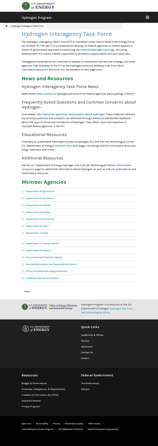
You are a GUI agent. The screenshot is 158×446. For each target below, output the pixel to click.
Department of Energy (38, 212)
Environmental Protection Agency (44, 257)
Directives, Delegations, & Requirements (43, 389)
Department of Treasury (38, 250)
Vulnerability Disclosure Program (37, 429)
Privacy (56, 423)
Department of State (37, 233)
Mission (85, 340)
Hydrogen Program (37, 18)
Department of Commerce (40, 198)
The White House (90, 383)
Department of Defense (38, 205)
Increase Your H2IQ (66, 145)
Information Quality (74, 423)
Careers (85, 358)
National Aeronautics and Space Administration (51, 264)
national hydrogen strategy (97, 49)
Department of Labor (37, 226)
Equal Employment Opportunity (103, 429)
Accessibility (42, 423)
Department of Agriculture (40, 191)
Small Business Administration (42, 278)
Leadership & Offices (92, 335)
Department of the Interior (40, 219)
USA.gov (85, 389)
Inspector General (31, 400)
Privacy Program (31, 406)
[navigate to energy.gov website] (38, 5)
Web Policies (94, 423)
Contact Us (87, 352)
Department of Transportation (42, 243)
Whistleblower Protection (70, 429)
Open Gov (26, 423)
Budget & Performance (34, 383)
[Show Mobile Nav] (147, 17)
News (27, 291)
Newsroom (86, 346)
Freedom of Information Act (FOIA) (40, 395)
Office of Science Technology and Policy (47, 271)
